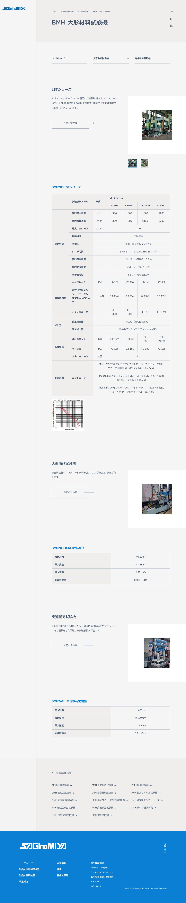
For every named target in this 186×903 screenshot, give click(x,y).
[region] (111, 294)
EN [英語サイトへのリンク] (171, 19)
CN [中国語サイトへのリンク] (171, 26)
